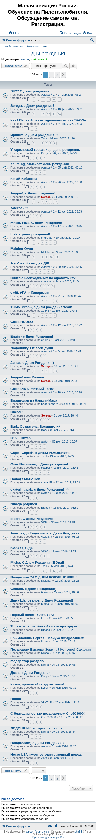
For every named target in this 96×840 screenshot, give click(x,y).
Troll (44, 456)
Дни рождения (48, 53)
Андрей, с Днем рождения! (32, 193)
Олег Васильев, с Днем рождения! (39, 464)
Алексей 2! (19, 208)
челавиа (46, 536)
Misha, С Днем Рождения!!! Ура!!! (37, 562)
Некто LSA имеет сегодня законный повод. (46, 754)
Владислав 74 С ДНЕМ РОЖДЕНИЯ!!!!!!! (43, 577)
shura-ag (46, 237)
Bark (44, 429)
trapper (45, 467)
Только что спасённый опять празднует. (44, 626)
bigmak (45, 603)
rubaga (45, 507)
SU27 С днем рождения (29, 91)
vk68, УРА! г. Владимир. (30, 293)
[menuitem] (13, 33)
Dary (44, 676)
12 (48, 99)
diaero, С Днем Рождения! (32, 519)
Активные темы (37, 46)
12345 (45, 310)
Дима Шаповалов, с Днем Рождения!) (41, 600)
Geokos (46, 592)
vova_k (42, 59)
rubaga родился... (25, 504)
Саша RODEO (21, 322)
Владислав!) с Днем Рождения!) (37, 743)
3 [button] (57, 74)
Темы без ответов (12, 46)
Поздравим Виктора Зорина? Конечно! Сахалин (50, 649)
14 (59, 99)
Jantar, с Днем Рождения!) (32, 363)
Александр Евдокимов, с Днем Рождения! (45, 533)
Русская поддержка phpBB (48, 837)
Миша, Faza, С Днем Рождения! (36, 223)
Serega (46, 196)
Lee (43, 618)
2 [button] (51, 74)
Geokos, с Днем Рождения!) (33, 589)
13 (54, 99)
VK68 (44, 522)
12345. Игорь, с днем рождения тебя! (41, 307)
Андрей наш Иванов (27, 377)
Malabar (46, 252)
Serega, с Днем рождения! (32, 106)
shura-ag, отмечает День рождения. (40, 164)
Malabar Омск (21, 249)
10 (55, 201)
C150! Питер (20, 438)
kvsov (44, 687)
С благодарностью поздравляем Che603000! (47, 713)
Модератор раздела (27, 661)
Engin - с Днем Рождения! (31, 336)
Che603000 (48, 717)
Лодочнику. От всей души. (32, 348)
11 (43, 99)
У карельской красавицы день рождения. (45, 150)
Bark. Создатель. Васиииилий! (36, 426)
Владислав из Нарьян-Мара (33, 400)
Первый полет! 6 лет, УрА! (32, 615)
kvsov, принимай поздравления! (37, 684)
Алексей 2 (48, 94)
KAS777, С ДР (21, 548)
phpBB (78, 831)
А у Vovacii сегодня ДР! (29, 263)
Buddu (15, 699)
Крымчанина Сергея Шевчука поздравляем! (47, 638)
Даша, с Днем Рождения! (31, 673)
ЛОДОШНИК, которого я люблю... (38, 728)
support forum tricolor (38, 831)
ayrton (45, 441)
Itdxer (44, 641)
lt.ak (33, 59)
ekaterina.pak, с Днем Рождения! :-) (39, 489)
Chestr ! (16, 412)
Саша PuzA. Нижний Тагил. (32, 389)
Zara (44, 138)
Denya (45, 153)
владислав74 (49, 403)
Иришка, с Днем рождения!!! (34, 135)
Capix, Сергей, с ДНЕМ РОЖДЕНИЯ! (40, 453)
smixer (25, 59)
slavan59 (46, 482)
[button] (63, 75)
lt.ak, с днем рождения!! (30, 234)
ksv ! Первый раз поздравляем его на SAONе (48, 120)
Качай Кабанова (23, 179)
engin (44, 339)
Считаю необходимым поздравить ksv (42, 278)
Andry (45, 746)
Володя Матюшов (25, 479)
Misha (45, 653)
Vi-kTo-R (46, 702)
